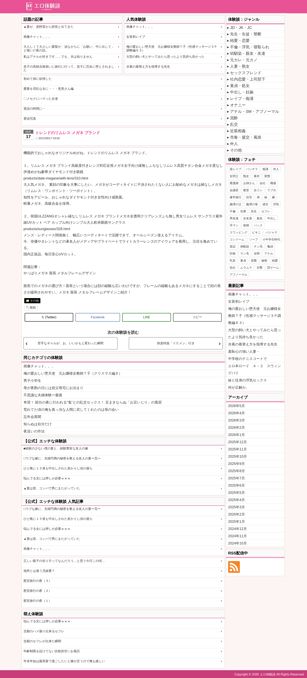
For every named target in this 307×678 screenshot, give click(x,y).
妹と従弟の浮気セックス (247, 380)
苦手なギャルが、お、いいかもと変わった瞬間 (70, 343)
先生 (254, 211)
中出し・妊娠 (242, 92)
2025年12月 (237, 442)
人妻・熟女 (240, 66)
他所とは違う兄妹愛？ (39, 570)
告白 (233, 267)
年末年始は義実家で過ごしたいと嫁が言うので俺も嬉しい (64, 661)
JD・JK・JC (241, 27)
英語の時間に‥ (34, 108)
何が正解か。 (238, 387)
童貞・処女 (240, 85)
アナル (268, 253)
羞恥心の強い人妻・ (244, 351)
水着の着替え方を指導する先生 (148, 66)
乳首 (233, 260)
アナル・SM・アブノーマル (254, 111)
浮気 (276, 204)
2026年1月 (236, 435)
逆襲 (254, 260)
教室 (246, 190)
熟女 (246, 176)
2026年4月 (236, 413)
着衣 (257, 176)
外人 (234, 144)
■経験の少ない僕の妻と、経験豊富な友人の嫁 (55, 448)
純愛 (275, 260)
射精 (246, 225)
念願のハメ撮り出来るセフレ (43, 631)
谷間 (257, 253)
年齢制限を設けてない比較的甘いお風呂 (51, 651)
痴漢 (265, 169)
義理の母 (252, 204)
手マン (234, 225)
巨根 (233, 253)
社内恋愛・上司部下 (247, 79)
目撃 (260, 267)
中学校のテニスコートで (247, 359)
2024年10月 (237, 543)
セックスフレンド (245, 73)
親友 (260, 218)
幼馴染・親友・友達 (247, 53)
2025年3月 (236, 507)
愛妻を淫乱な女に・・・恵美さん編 (48, 88)
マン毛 (244, 253)
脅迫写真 (29, 118)
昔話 (233, 246)
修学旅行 (235, 197)
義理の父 (235, 204)
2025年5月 (236, 493)
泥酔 (234, 118)
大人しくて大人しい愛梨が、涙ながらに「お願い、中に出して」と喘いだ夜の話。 (68, 48)
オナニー (238, 105)
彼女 (265, 204)
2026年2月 (236, 428)
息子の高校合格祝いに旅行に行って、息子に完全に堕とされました (68, 68)
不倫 (233, 211)
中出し (271, 218)
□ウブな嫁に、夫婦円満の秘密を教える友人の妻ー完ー (62, 458)
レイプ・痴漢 (242, 98)
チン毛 (258, 246)
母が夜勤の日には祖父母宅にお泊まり (53, 388)
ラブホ (271, 190)
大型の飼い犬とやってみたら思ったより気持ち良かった (165, 56)
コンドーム (237, 239)
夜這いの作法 (34, 431)
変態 (267, 176)
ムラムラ (246, 267)
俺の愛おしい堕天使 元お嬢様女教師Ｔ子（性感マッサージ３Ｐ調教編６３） (171, 48)
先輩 (243, 211)
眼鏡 (33, 307)
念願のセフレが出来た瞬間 (42, 641)
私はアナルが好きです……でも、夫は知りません (57, 56)
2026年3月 (236, 420)
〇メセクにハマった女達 (40, 98)
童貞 (243, 260)
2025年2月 (236, 514)
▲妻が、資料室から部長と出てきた (48, 26)
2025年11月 (237, 449)
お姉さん (249, 183)
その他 (34, 300)
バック (258, 225)
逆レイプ (235, 169)
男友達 (234, 218)
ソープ (253, 239)
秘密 (264, 260)
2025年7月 (236, 478)
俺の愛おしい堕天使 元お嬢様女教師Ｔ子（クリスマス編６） (72, 373)
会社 (262, 183)
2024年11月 (237, 536)
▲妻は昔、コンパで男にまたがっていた (51, 488)
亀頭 (270, 246)
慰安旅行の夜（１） (37, 600)
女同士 (234, 176)
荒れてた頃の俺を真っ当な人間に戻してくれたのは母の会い (71, 410)
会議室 (234, 190)
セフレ (265, 211)
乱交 (234, 124)
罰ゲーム (273, 267)
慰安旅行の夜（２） (37, 590)
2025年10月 (237, 456)
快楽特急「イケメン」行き (176, 343)
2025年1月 (236, 522)
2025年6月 (236, 485)
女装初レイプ (135, 36)
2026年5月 (236, 406)
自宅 (249, 197)
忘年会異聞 (32, 417)
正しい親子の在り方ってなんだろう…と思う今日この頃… (64, 560)
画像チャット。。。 (37, 36)
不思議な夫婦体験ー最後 (42, 395)
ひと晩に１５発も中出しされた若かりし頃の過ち (57, 468)
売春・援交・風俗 (245, 137)
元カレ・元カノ (243, 60)
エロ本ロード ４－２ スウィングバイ (254, 369)
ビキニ (256, 232)
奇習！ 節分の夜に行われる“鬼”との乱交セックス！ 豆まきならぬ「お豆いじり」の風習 (92, 402)
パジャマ (271, 232)
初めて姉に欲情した (37, 78)
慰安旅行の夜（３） (37, 580)
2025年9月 (236, 464)
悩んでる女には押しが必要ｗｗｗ (46, 478)
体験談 (244, 246)
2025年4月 (236, 500)
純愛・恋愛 (240, 40)
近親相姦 (238, 131)
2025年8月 (236, 471)
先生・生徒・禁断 (245, 34)
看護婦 (234, 183)
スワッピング (238, 232)
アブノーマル (238, 274)
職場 (273, 183)
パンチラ (252, 169)
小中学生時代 (271, 239)
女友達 (247, 218)
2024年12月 (237, 529)
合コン (258, 190)
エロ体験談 (267, 674)
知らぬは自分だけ (37, 424)
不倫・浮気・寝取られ (249, 47)
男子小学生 (32, 381)
